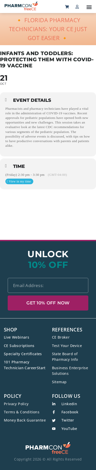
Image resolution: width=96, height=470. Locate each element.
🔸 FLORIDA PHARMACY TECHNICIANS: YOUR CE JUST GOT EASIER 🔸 (48, 29)
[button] (89, 7)
